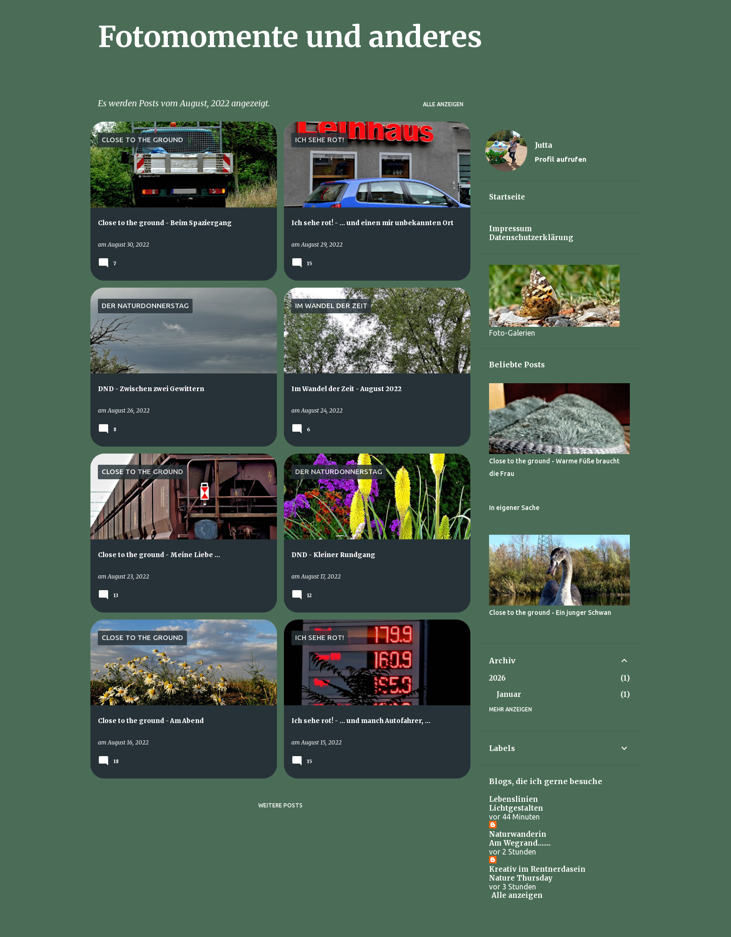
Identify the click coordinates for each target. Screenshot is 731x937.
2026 (497, 678)
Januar (509, 694)
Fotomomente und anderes (290, 37)
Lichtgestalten (516, 808)
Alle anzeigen (443, 104)
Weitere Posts (280, 805)
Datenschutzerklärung (531, 237)
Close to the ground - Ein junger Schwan (550, 612)
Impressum (510, 228)
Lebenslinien (513, 799)
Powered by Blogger (365, 924)
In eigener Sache (514, 507)
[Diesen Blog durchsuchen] (592, 30)
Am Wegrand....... (520, 843)
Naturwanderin (517, 834)
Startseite (507, 197)
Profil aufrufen (560, 159)
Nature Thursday (520, 878)
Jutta (543, 145)
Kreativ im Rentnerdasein (537, 869)
